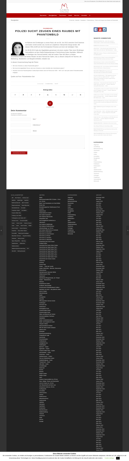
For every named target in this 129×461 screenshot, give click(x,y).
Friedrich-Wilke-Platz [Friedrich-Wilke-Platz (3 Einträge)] (16, 212)
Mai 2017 (98, 327)
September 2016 (100, 343)
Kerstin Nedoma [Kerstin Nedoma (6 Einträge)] (23, 228)
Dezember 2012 (100, 429)
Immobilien (96, 156)
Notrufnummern (43, 410)
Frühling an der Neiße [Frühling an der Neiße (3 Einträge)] (16, 215)
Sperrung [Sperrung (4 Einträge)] (24, 240)
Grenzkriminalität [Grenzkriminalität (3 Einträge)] (23, 220)
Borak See (42, 205)
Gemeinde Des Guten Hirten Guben (48, 245)
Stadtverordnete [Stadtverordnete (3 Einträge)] (15, 245)
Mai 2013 (98, 419)
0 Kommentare (49, 83)
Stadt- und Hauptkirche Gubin (47, 322)
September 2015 (100, 366)
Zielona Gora (42, 329)
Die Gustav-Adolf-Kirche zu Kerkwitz (48, 230)
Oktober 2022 (99, 232)
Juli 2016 (98, 346)
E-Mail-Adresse (37, 125)
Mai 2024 (98, 205)
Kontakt (84, 15)
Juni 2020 (98, 276)
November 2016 (100, 339)
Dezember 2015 (100, 360)
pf (57, 83)
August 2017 (99, 322)
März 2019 (99, 295)
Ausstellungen (43, 366)
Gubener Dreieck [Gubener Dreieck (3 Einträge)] (27, 223)
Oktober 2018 (99, 304)
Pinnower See (43, 304)
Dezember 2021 (100, 245)
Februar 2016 (99, 356)
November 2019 (100, 285)
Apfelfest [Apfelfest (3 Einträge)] (14, 200)
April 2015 (98, 375)
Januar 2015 (99, 381)
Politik (95, 160)
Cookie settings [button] (109, 458)
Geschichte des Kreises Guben (107, 58)
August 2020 (99, 272)
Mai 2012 (98, 442)
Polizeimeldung (90, 20)
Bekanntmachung (98, 148)
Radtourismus (42, 396)
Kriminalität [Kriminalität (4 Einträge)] (14, 233)
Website (35, 130)
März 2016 (99, 354)
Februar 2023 (99, 226)
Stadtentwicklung (98, 171)
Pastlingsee (42, 302)
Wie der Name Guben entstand (47, 327)
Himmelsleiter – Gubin (112, 50)
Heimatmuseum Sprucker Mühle (47, 272)
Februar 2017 (99, 333)
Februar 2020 (99, 279)
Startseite (43, 15)
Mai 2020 (98, 278)
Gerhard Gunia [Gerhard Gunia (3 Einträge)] (15, 220)
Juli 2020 (98, 274)
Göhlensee (42, 260)
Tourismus (62, 15)
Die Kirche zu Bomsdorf (45, 232)
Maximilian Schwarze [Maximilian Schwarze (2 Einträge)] (16, 235)
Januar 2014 (99, 404)
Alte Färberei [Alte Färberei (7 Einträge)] (18, 197)
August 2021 (99, 251)
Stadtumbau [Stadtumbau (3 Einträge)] (22, 243)
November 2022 (100, 230)
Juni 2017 (98, 325)
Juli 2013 (98, 415)
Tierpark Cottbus (43, 323)
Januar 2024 (99, 209)
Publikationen (42, 341)
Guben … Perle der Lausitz (46, 266)
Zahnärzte (42, 404)
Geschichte (97, 150)
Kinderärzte (42, 408)
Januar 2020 (99, 281)
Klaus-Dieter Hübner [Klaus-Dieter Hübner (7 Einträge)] (22, 230)
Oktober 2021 (99, 247)
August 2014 (99, 390)
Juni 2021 (98, 255)
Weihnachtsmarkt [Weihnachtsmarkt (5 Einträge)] (21, 251)
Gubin (95, 154)
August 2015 (99, 368)
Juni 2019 (98, 291)
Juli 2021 (98, 253)
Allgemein (96, 144)
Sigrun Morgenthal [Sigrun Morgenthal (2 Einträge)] (16, 240)
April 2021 (98, 258)
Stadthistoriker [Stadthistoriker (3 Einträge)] (15, 243)
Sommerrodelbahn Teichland (46, 316)
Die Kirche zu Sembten (45, 237)
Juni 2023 (98, 218)
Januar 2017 (99, 335)
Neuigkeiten (53, 15)
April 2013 (98, 421)
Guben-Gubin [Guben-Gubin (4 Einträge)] (19, 223)
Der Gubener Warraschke (46, 216)
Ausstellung (97, 146)
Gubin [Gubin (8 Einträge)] (13, 225)
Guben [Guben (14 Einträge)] (13, 223)
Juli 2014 (98, 392)
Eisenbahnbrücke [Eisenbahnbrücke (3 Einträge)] (15, 207)
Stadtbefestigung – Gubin (45, 360)
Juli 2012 (98, 438)
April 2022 (98, 237)
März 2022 (99, 239)
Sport (95, 167)
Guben (95, 152)
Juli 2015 (98, 369)
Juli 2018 (98, 310)
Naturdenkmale (43, 293)
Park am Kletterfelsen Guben (46, 358)
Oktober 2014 (99, 387)
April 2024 (98, 207)
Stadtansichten (97, 169)
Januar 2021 (99, 264)
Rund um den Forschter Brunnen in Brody (109, 63)
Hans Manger (96, 125)
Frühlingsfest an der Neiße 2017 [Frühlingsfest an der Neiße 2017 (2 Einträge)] (19, 218)
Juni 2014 (98, 394)
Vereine (41, 394)
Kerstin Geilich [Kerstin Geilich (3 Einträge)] (15, 228)
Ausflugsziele (42, 388)
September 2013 (100, 412)
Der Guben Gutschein (45, 214)
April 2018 (98, 316)
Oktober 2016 (99, 341)
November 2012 (100, 431)
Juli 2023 (98, 216)
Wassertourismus (43, 398)
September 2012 (100, 434)
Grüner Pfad (101, 91)
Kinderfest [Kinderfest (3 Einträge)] (14, 230)
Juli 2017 (98, 323)
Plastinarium (42, 306)
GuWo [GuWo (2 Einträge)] (17, 225)
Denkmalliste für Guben (45, 212)
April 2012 (98, 444)
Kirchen (41, 369)
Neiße (40, 295)
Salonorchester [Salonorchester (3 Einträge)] (21, 238)
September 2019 (100, 287)
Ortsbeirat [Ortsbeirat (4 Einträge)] (14, 238)
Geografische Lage (44, 335)
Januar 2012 (99, 450)
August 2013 (99, 413)
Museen (41, 371)
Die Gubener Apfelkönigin (45, 224)
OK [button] (118, 458)
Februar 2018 (99, 318)
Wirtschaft (96, 181)
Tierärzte (41, 413)
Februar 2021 (99, 262)
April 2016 (98, 352)
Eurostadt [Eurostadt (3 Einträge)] (23, 207)
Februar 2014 (99, 402)
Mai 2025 (98, 199)
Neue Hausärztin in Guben (103, 45)
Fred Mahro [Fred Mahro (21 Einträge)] (24, 210)
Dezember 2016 (100, 337)
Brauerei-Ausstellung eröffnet (107, 125)
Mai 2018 (98, 314)
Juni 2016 (98, 348)
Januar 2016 (99, 358)
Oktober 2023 (99, 212)
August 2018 (99, 308)
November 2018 (100, 302)
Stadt (70, 15)
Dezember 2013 (100, 406)
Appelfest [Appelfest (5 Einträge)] (26, 200)
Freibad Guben (43, 243)
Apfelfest (41, 402)
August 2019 (99, 289)
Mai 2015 (98, 373)
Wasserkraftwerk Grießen (45, 325)
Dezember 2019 (100, 283)
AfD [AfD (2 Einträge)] (12, 197)
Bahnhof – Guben (43, 346)
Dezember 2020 (100, 266)
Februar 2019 (99, 297)
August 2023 (99, 214)
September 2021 (100, 249)
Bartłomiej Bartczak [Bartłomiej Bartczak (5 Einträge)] (16, 202)
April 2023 (98, 222)
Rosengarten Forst (44, 308)
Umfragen (96, 175)
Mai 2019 (98, 293)
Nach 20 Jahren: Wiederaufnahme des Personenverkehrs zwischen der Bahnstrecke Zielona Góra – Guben (106, 102)
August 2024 (99, 201)
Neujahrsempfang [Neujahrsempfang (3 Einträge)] (26, 235)
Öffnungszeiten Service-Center (47, 300)
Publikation (96, 164)
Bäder (40, 197)
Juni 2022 (98, 234)
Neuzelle (41, 299)
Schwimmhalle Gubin (44, 312)
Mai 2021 (98, 256)
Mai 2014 (98, 396)
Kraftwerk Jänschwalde (45, 285)
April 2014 (98, 398)
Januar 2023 (99, 228)
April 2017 (98, 329)
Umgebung (96, 177)
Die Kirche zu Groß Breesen (46, 234)
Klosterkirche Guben (44, 283)
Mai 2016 (98, 350)
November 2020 (100, 268)
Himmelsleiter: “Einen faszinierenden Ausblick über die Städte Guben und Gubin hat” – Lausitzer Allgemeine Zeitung (105, 84)
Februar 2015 (99, 379)
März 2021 (99, 260)
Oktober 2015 (99, 364)
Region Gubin (42, 375)
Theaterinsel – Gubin (44, 362)
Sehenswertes (43, 392)
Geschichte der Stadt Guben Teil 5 (48, 255)
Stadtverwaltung (43, 412)
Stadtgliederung (43, 343)
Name (34, 119)
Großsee (41, 262)
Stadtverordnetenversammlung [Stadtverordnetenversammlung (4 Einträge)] (18, 248)
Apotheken (42, 406)
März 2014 (99, 400)
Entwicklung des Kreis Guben (47, 241)
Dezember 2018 (100, 300)
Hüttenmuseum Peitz (98, 120)
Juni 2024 (98, 203)
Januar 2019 (99, 299)
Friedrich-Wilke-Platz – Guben (47, 350)
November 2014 (100, 385)
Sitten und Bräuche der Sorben (47, 314)
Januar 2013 (99, 427)
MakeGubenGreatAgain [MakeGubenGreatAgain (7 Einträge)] (23, 233)
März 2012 (99, 446)
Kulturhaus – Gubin (44, 354)
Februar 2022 (99, 241)
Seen (40, 377)
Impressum (42, 276)
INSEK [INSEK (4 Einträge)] (30, 225)
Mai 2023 (98, 220)
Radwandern (97, 165)
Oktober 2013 (99, 410)
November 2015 (100, 362)
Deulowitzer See (43, 218)
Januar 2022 (99, 243)
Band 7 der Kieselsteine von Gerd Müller (49, 203)
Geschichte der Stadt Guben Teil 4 (48, 253)
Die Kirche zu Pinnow (44, 235)
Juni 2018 (98, 312)
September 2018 (100, 306)
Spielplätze (42, 318)
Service (76, 15)
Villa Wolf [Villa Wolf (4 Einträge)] (14, 251)
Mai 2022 (98, 235)
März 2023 (99, 224)
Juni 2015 (98, 371)
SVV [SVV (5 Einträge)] (28, 248)
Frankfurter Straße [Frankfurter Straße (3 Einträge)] (16, 210)
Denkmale (42, 368)
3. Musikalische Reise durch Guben (109, 123)
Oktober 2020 (99, 270)
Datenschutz (42, 211)
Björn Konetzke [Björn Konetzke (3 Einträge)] (25, 202)
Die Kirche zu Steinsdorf (45, 239)
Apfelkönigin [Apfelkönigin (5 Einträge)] (20, 200)
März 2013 (99, 423)
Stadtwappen (42, 344)
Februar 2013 (99, 425)
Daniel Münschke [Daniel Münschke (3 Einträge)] (25, 205)
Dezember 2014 (100, 383)
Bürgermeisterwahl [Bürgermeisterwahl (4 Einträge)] (16, 205)
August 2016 (99, 344)
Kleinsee (41, 281)
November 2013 (100, 408)
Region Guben (43, 373)
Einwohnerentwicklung (45, 333)
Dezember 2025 (100, 197)
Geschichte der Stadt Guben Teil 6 (48, 256)
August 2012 (99, 436)
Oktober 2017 (99, 320)
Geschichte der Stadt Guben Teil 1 (48, 247)
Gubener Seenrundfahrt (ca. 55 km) (48, 379)
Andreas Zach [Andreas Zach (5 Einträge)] (25, 197)
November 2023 (100, 211)
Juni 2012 (98, 440)
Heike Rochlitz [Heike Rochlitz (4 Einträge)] (24, 225)
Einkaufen (42, 331)
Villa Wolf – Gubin (44, 364)
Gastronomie (42, 400)
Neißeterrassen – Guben (100, 97)
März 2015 (99, 377)
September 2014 (100, 388)
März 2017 (99, 331)
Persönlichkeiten (43, 339)
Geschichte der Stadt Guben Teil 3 (48, 251)
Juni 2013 (98, 417)
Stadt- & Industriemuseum (105, 67)
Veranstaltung (97, 179)
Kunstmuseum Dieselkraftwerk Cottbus (49, 287)
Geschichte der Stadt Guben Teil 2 (48, 249)
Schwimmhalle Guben (45, 310)
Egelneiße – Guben (44, 348)
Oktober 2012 (99, 433)
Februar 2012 (99, 448)
